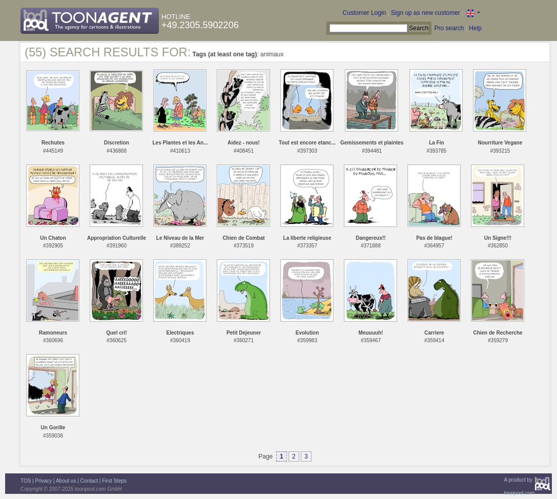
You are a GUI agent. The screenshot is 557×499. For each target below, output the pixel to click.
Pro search (449, 28)
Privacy (43, 481)
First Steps (114, 481)
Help (475, 28)
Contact (89, 481)
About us (66, 481)
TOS (25, 481)
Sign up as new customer (425, 12)
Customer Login (364, 12)
